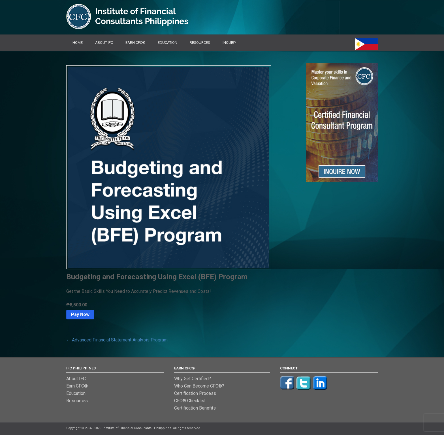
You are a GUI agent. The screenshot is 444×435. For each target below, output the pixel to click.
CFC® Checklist (190, 400)
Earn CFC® (135, 42)
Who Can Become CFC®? (199, 386)
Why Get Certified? (192, 378)
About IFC (104, 42)
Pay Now (80, 314)
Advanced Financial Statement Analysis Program (117, 340)
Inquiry (229, 42)
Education (167, 42)
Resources (200, 42)
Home (77, 42)
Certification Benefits (195, 408)
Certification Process (195, 393)
